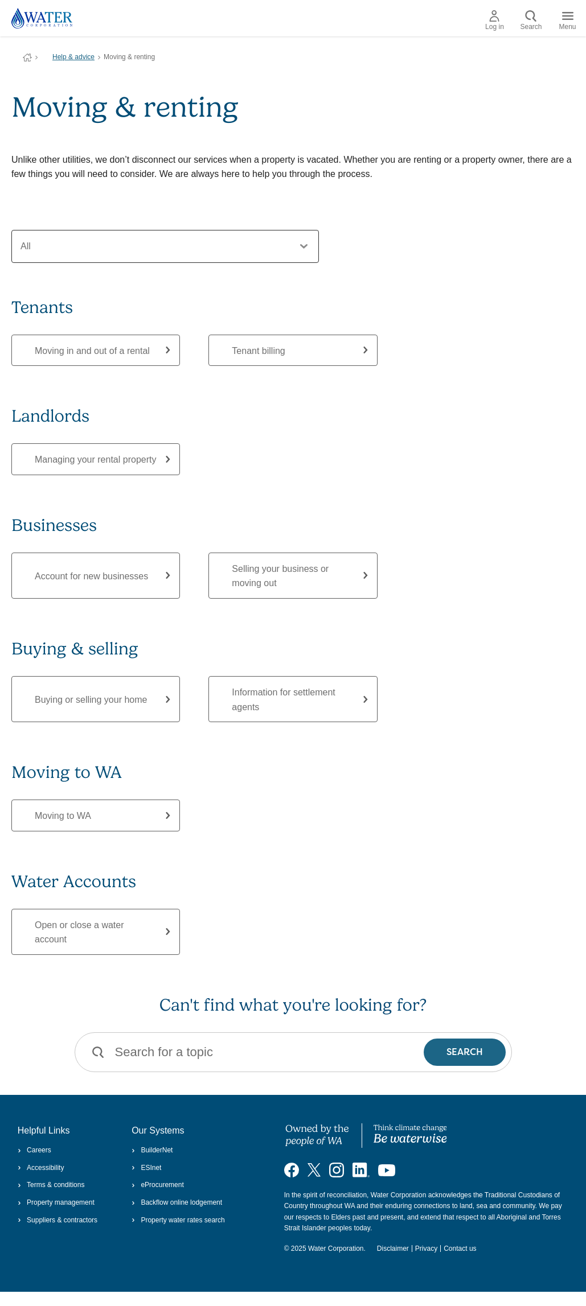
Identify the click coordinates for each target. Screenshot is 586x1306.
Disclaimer (393, 1248)
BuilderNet (152, 1150)
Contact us (460, 1248)
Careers (34, 1150)
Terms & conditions (51, 1185)
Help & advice (73, 57)
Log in (494, 20)
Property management (56, 1202)
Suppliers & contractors (57, 1220)
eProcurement (158, 1185)
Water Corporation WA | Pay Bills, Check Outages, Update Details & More (27, 57)
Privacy (426, 1248)
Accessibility (41, 1168)
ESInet (146, 1168)
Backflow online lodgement (177, 1202)
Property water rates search (178, 1220)
